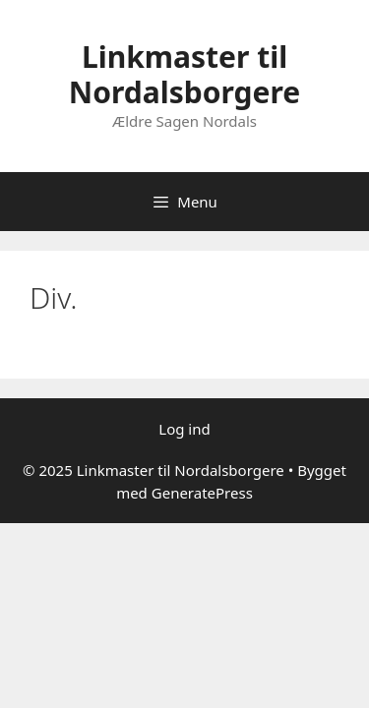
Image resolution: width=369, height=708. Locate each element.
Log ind (184, 429)
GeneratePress (202, 492)
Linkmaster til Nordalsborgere (184, 74)
